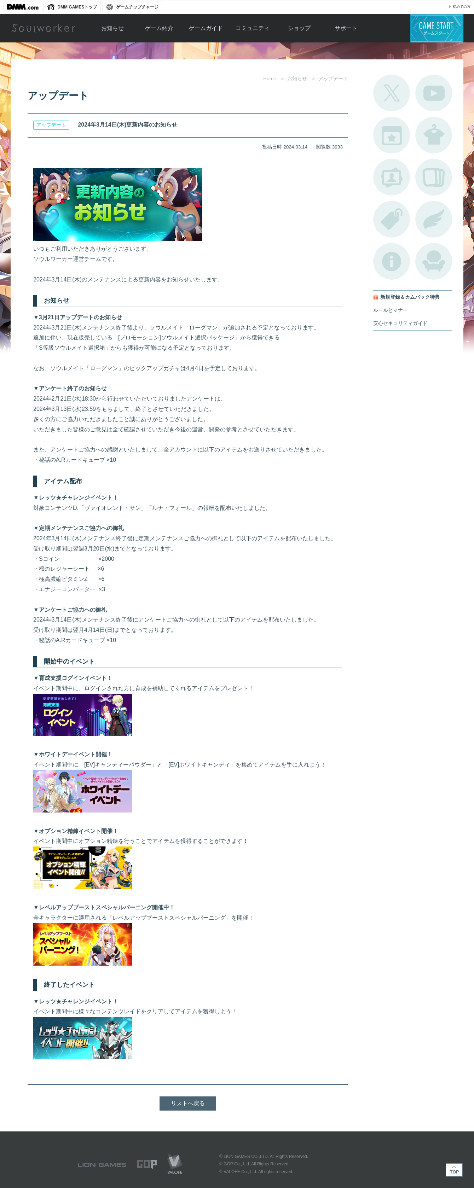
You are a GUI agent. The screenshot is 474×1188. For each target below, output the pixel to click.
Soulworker (43, 28)
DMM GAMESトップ (77, 7)
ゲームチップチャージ (137, 7)
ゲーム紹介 (159, 28)
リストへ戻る (188, 1103)
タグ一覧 (391, 219)
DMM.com (23, 7)
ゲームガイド (206, 28)
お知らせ (112, 28)
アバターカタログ (433, 135)
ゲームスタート (436, 28)
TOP (454, 1170)
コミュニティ (253, 28)
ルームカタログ (433, 261)
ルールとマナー (390, 310)
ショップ (299, 28)
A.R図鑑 (433, 177)
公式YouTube (433, 93)
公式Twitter (391, 93)
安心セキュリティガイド (400, 323)
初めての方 (461, 6)
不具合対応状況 (391, 261)
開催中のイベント (391, 135)
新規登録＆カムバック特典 (410, 297)
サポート (346, 28)
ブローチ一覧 (433, 219)
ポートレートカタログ (391, 177)
